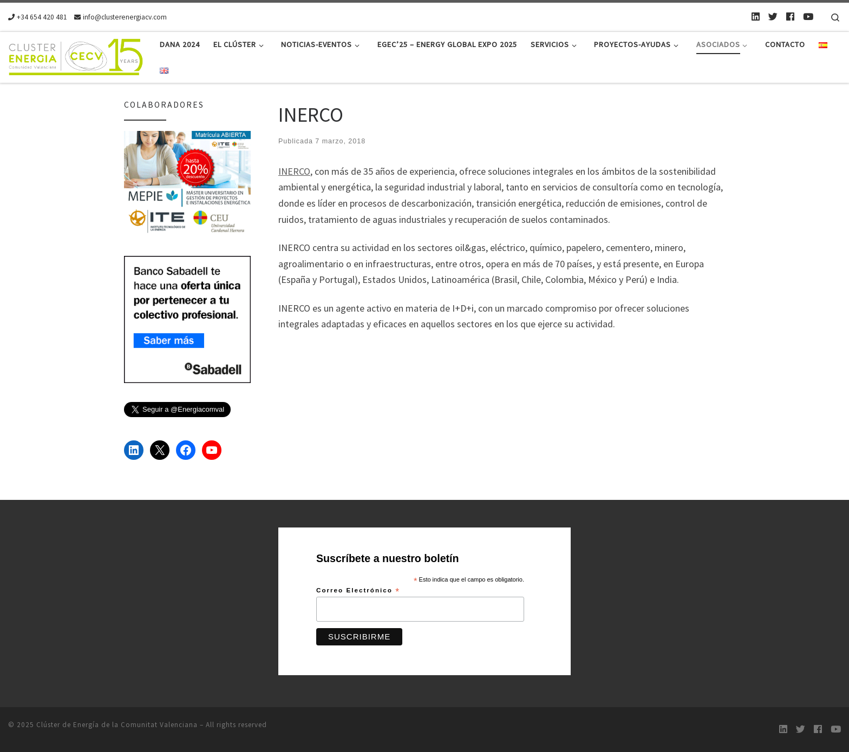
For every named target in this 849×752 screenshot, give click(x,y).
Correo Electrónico (358, 590)
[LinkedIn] (756, 16)
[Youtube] (808, 16)
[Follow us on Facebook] (790, 16)
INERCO (294, 171)
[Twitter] (773, 16)
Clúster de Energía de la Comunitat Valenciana (117, 724)
